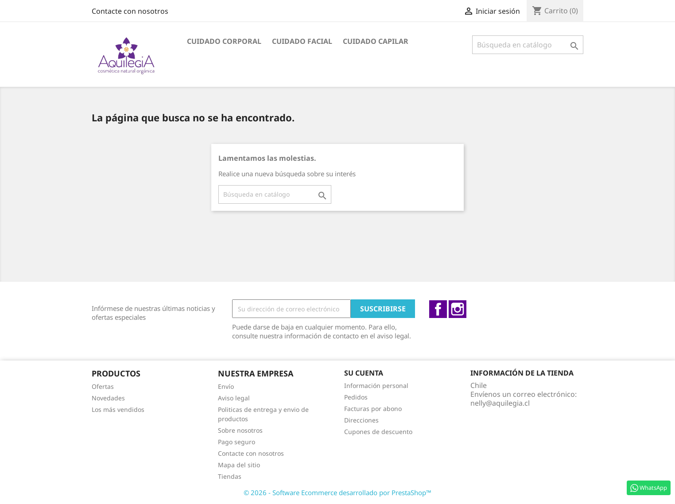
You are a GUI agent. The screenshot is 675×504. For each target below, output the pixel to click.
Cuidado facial (302, 41)
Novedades (108, 398)
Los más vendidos (118, 409)
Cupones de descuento (378, 431)
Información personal (376, 385)
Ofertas (103, 386)
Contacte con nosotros (130, 11)
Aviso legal (234, 398)
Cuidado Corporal (224, 41)
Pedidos (356, 397)
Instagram (457, 309)
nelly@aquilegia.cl (500, 403)
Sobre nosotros (240, 430)
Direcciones (361, 420)
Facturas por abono (373, 408)
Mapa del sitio (239, 465)
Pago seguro (236, 442)
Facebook (438, 309)
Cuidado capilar (375, 41)
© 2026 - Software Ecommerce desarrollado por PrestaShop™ (337, 492)
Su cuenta (363, 373)
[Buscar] (527, 44)
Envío (226, 386)
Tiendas (229, 476)
